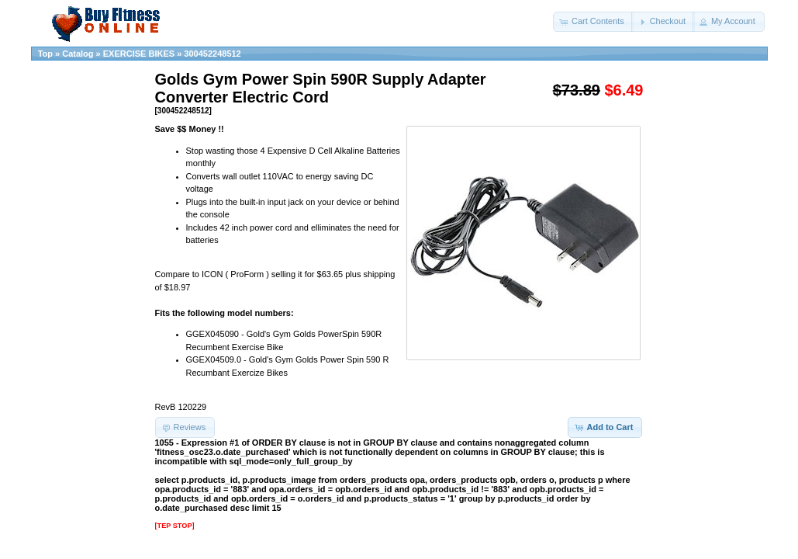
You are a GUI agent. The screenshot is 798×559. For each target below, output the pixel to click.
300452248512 (212, 53)
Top (45, 53)
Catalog (77, 53)
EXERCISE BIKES (138, 53)
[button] (593, 22)
